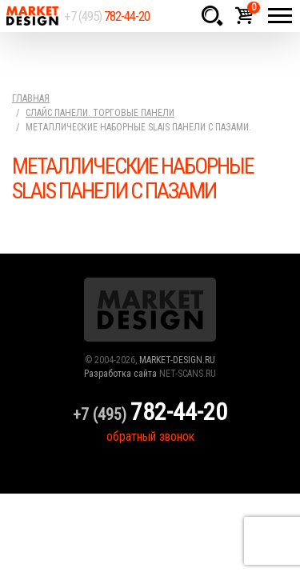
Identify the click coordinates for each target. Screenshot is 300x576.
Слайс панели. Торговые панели (100, 112)
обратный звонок (150, 436)
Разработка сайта (120, 373)
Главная (31, 98)
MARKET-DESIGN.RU (177, 360)
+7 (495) (107, 16)
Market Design (32, 16)
